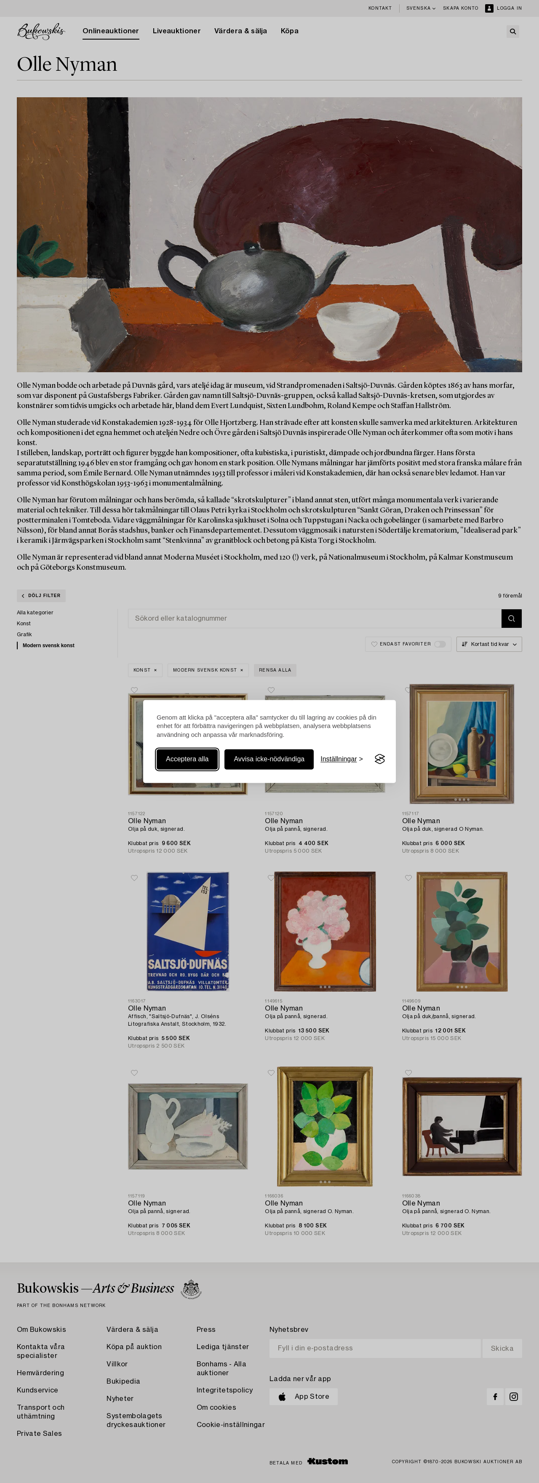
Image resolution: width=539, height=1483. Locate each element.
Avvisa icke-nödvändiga (269, 759)
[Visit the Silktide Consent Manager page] (380, 759)
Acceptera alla (187, 759)
